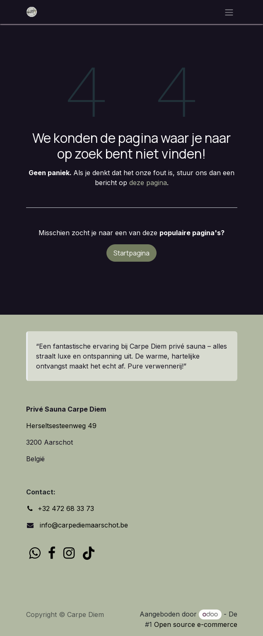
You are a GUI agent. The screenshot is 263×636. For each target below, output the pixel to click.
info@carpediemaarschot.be (83, 525)
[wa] (34, 553)
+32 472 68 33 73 (66, 508)
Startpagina (131, 253)
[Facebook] (51, 553)
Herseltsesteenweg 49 (61, 426)
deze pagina (148, 182)
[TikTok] (88, 553)
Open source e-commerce (195, 624)
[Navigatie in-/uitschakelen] (229, 12)
